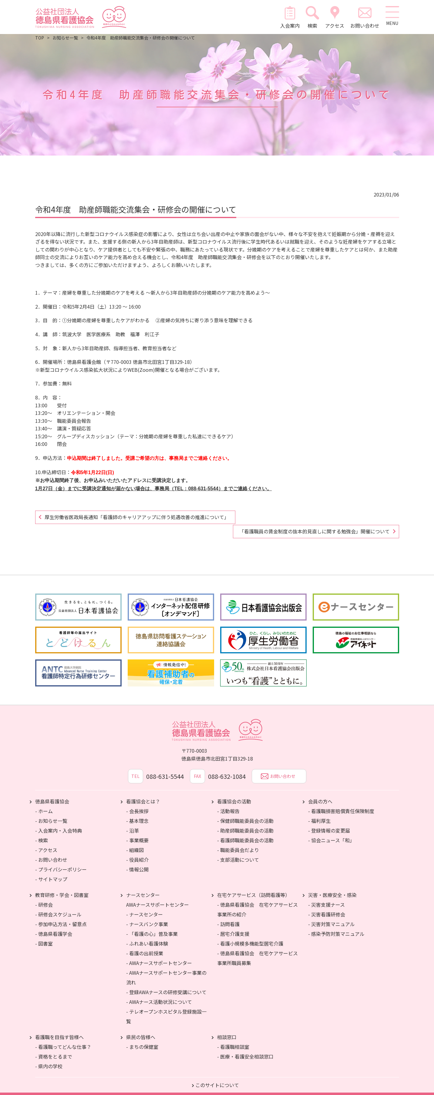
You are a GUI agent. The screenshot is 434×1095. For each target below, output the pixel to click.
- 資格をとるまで (53, 1049)
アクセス (333, 17)
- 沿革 (132, 823)
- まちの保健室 (142, 1040)
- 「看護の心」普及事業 (152, 927)
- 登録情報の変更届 (329, 823)
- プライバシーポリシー (61, 862)
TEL (132, 770)
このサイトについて (217, 1078)
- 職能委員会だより (238, 843)
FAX (197, 770)
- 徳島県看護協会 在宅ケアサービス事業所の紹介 (257, 902)
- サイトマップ (51, 872)
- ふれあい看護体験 (147, 936)
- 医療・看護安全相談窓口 (245, 1049)
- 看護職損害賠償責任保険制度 (341, 804)
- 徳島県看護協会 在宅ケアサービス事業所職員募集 (257, 951)
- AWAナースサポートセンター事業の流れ (166, 970)
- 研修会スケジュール (58, 907)
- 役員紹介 (137, 853)
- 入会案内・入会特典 (58, 823)
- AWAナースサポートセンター (159, 956)
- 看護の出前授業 (144, 946)
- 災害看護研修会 (326, 907)
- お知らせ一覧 (51, 814)
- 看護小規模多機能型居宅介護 (250, 936)
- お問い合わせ (51, 853)
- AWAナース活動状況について (159, 995)
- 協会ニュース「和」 (331, 833)
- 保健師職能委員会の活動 (245, 814)
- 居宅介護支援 (233, 927)
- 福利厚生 (319, 814)
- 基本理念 (137, 814)
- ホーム (44, 804)
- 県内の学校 (48, 1059)
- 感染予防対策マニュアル (336, 927)
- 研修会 (44, 898)
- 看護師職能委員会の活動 (245, 833)
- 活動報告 (228, 804)
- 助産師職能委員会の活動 (245, 823)
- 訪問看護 (228, 917)
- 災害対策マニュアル (331, 917)
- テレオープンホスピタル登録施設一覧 (166, 1009)
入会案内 (288, 17)
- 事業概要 (137, 833)
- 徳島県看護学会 (53, 927)
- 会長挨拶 (137, 804)
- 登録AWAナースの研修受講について (166, 985)
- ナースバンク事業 (147, 917)
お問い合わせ (363, 17)
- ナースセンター (144, 907)
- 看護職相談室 (233, 1040)
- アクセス (46, 843)
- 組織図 (135, 843)
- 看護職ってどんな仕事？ (63, 1040)
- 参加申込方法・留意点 (61, 917)
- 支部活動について (238, 853)
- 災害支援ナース (326, 898)
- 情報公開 (137, 862)
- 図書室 (44, 936)
